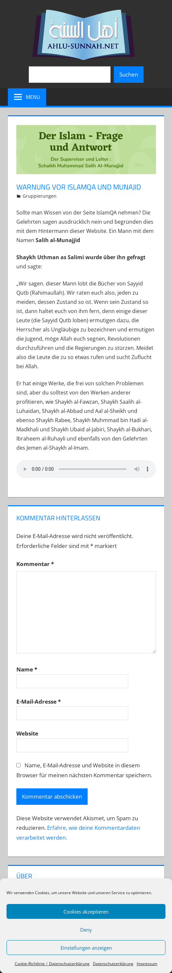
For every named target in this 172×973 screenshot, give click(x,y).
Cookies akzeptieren (86, 911)
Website (27, 733)
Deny (86, 929)
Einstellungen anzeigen (86, 947)
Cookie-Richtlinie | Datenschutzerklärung (52, 963)
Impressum (147, 963)
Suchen (128, 74)
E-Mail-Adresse (38, 701)
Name (26, 669)
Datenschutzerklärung (113, 963)
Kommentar (35, 564)
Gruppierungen (40, 196)
